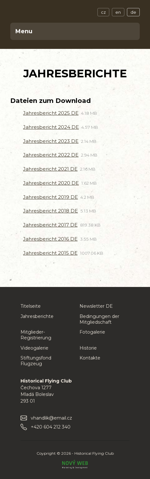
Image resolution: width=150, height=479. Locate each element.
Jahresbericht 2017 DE (50, 225)
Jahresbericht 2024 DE (51, 127)
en (118, 12)
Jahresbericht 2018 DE (50, 211)
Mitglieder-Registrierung (36, 335)
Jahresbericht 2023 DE (51, 141)
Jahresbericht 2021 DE (50, 169)
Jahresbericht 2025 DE (51, 113)
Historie (88, 348)
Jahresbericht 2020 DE (51, 183)
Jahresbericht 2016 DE (50, 239)
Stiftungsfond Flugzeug (36, 361)
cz (103, 12)
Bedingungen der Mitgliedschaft (99, 319)
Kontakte (89, 358)
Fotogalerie (92, 332)
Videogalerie (34, 348)
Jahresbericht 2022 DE (51, 155)
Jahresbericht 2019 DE (50, 197)
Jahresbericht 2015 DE (50, 253)
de (133, 12)
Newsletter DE (96, 306)
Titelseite (31, 306)
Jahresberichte (37, 316)
